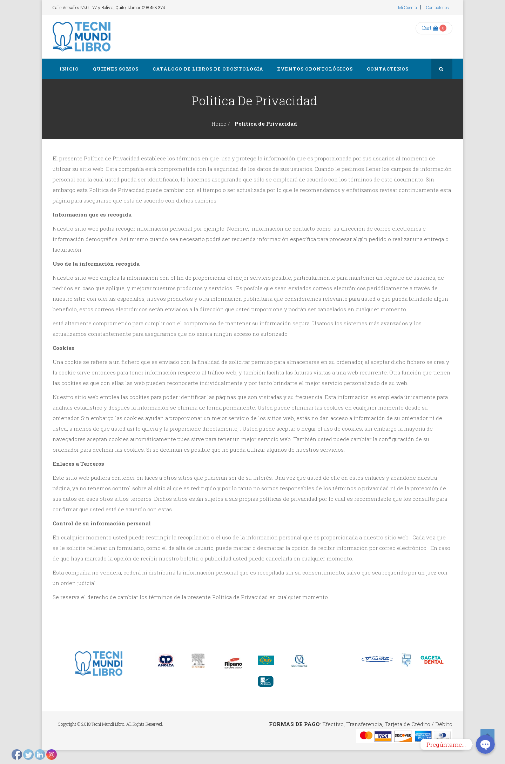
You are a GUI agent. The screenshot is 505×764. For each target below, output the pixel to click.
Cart (430, 28)
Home (218, 123)
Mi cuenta (407, 7)
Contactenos (437, 7)
